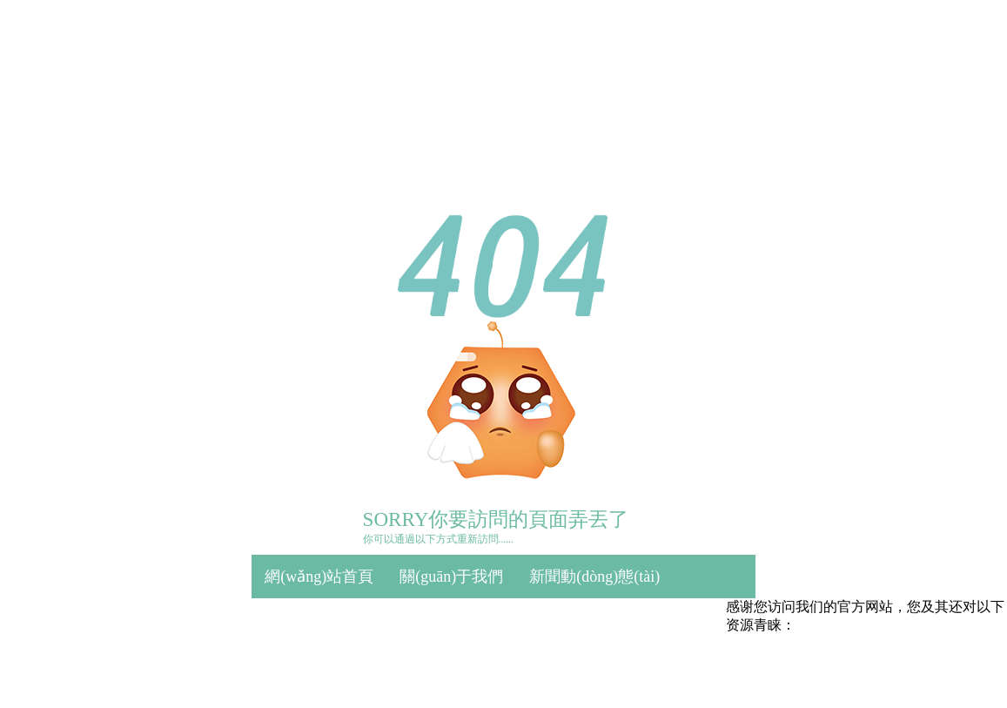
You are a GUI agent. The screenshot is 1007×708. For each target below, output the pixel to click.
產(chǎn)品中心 (317, 621)
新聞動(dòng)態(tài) (594, 576)
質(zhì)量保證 (441, 621)
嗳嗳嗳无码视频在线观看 (621, 679)
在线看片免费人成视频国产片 (792, 679)
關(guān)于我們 (451, 576)
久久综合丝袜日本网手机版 (457, 679)
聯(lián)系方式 (313, 665)
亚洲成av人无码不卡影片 (163, 698)
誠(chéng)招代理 (657, 621)
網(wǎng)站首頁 (319, 576)
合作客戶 (545, 621)
